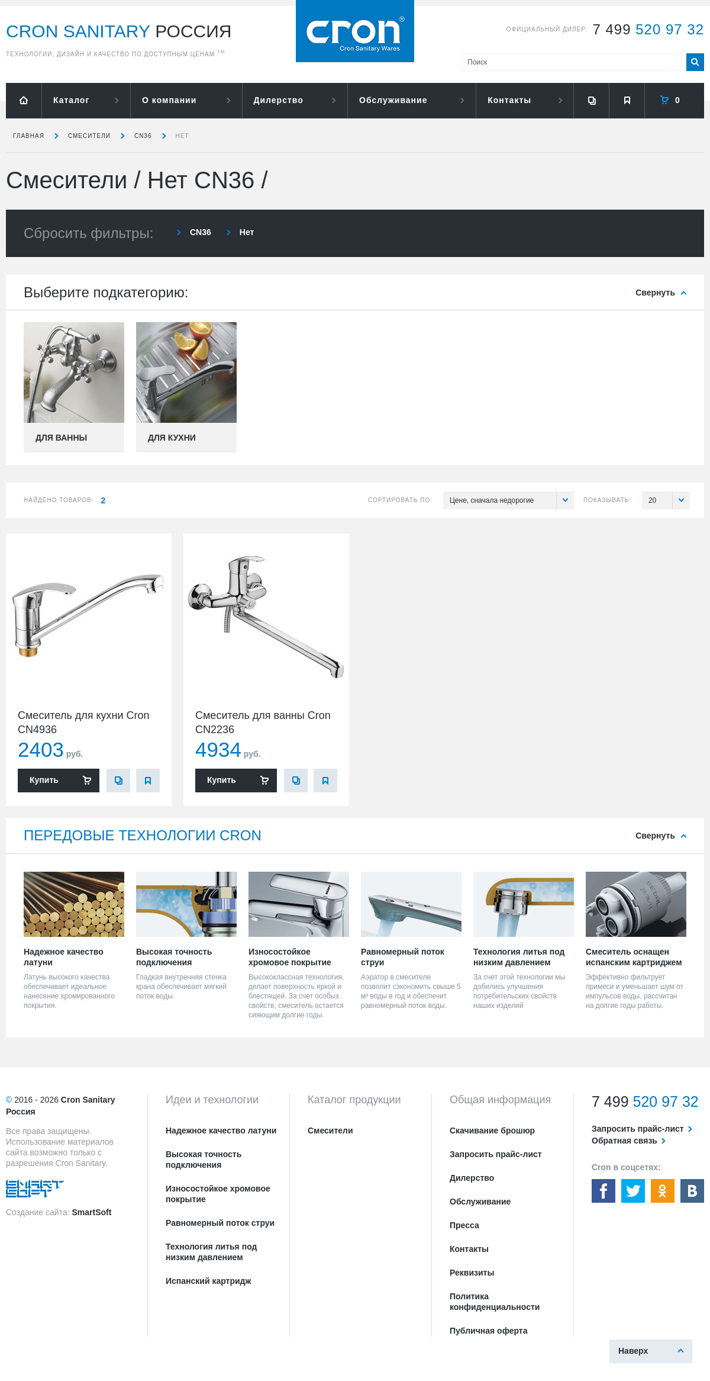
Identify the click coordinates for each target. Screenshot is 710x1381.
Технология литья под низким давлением (211, 1252)
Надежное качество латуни (221, 1130)
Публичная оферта (489, 1330)
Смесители (89, 136)
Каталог (71, 100)
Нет (182, 136)
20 (669, 500)
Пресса (464, 1225)
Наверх (633, 1351)
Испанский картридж (208, 1281)
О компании (169, 100)
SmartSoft (91, 1212)
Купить (44, 780)
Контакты (509, 100)
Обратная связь (624, 1140)
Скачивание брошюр (492, 1130)
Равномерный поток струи (220, 1223)
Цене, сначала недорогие (512, 500)
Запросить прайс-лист (496, 1154)
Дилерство (279, 100)
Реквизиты (472, 1272)
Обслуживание (393, 100)
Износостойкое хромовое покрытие (218, 1194)
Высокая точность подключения (203, 1159)
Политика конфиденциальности (495, 1302)
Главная (28, 136)
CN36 (143, 136)
